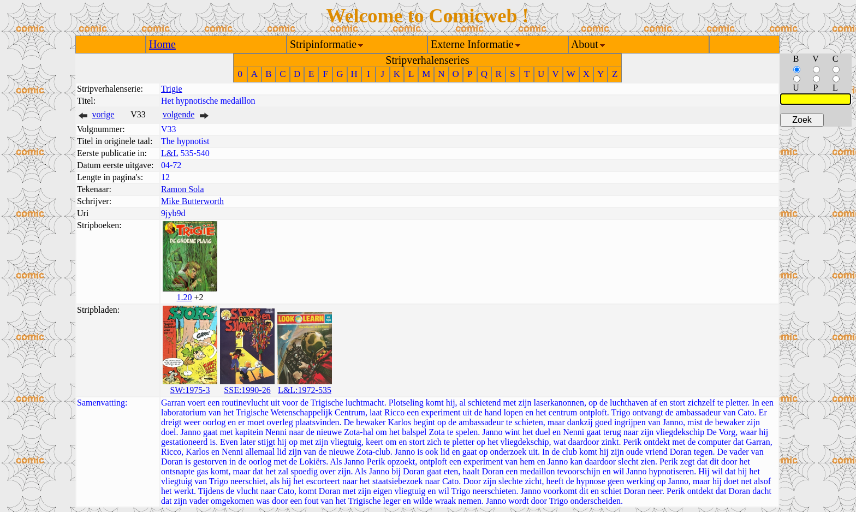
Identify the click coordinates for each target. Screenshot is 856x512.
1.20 (184, 297)
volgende (179, 114)
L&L (169, 153)
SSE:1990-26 (247, 390)
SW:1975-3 (190, 390)
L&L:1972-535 (304, 390)
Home (162, 44)
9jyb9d (173, 213)
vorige (103, 114)
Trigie (171, 88)
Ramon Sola (182, 189)
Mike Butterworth (192, 201)
